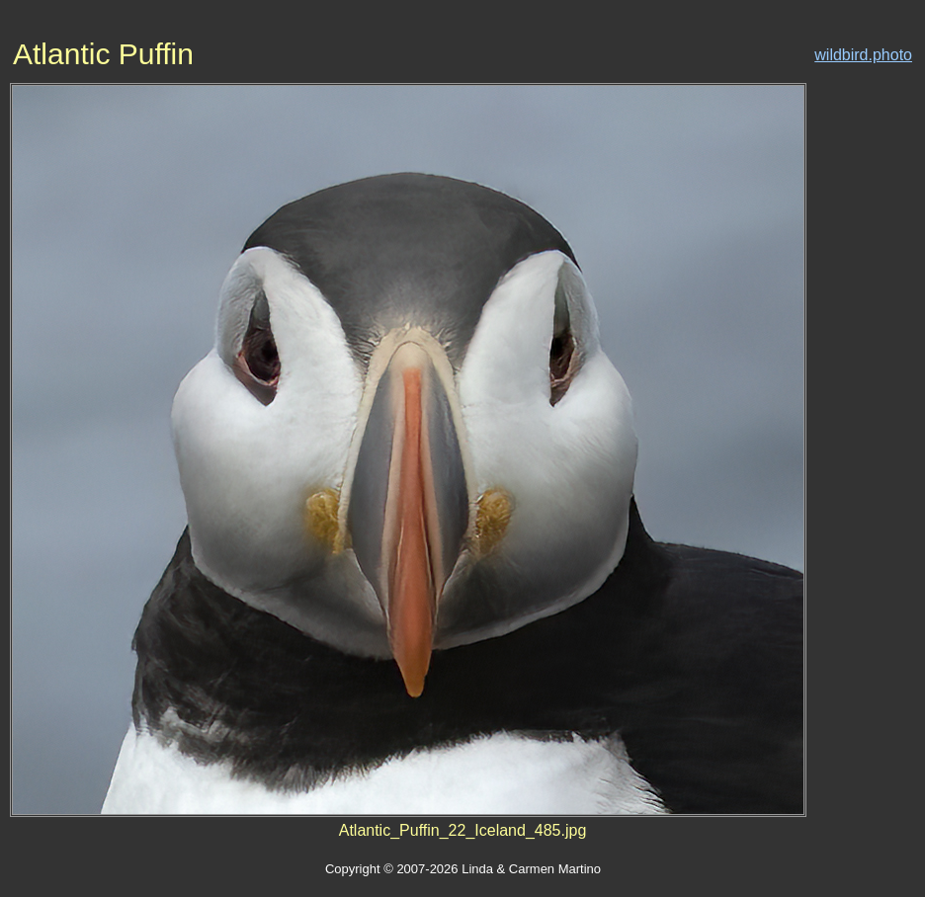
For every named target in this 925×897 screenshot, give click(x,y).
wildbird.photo (863, 54)
